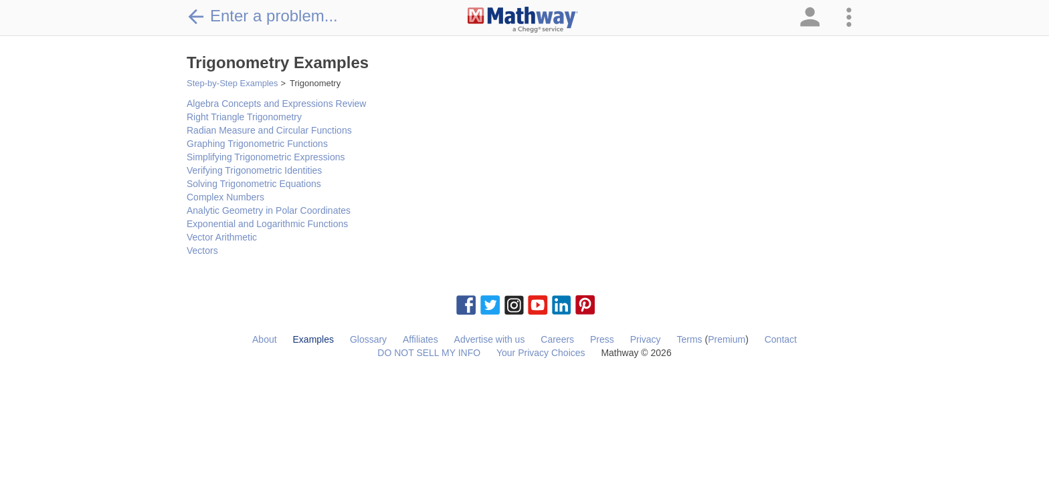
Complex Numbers (225, 197)
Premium (726, 339)
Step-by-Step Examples (232, 83)
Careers (557, 339)
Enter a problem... (262, 16)
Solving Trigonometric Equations (254, 183)
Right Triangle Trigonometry (244, 117)
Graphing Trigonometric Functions (257, 143)
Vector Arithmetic (222, 237)
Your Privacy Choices (540, 352)
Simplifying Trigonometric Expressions (266, 157)
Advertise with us (489, 339)
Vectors (202, 250)
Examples (313, 339)
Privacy (645, 339)
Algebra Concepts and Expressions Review (276, 103)
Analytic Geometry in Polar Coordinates (269, 210)
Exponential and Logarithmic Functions (267, 223)
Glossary (368, 339)
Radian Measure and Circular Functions (269, 130)
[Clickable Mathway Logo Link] (523, 20)
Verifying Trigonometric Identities (254, 170)
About (264, 339)
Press (602, 339)
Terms (689, 339)
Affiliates (420, 339)
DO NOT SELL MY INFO (428, 352)
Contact (781, 339)
